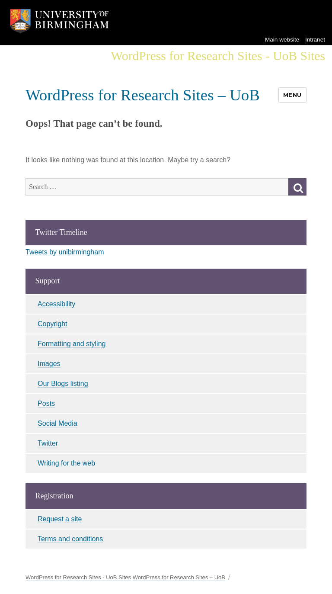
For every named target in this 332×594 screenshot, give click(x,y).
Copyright (52, 324)
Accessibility (56, 304)
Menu (292, 94)
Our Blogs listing (63, 383)
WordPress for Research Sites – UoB (143, 95)
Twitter (48, 443)
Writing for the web (66, 463)
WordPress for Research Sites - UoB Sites (78, 577)
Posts (46, 403)
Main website (282, 39)
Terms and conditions (70, 539)
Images (49, 363)
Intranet (315, 39)
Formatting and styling (71, 343)
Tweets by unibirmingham (65, 252)
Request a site (60, 519)
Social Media (57, 423)
